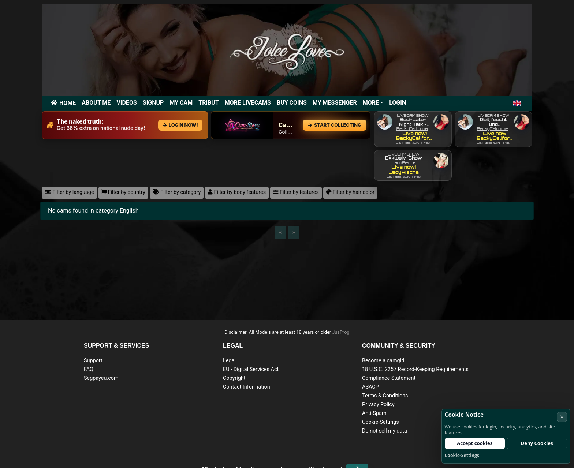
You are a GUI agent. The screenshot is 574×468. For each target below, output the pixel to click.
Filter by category (177, 192)
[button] (516, 103)
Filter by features (296, 192)
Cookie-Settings (380, 422)
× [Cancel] (562, 416)
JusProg (341, 332)
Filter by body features (237, 192)
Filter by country (123, 192)
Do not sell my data (384, 431)
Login (397, 102)
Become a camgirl (383, 360)
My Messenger (335, 102)
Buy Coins (292, 102)
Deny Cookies (537, 443)
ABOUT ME (96, 102)
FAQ (88, 369)
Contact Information (246, 387)
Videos (126, 102)
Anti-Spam (374, 413)
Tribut (208, 102)
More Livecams (248, 102)
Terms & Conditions (385, 396)
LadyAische (403, 162)
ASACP (370, 387)
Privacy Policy (378, 404)
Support (93, 360)
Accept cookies (474, 443)
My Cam (181, 102)
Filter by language (69, 192)
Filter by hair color (350, 192)
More (371, 102)
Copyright (234, 378)
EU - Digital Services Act (251, 369)
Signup (153, 102)
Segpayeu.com (101, 378)
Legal (229, 360)
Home (67, 103)
